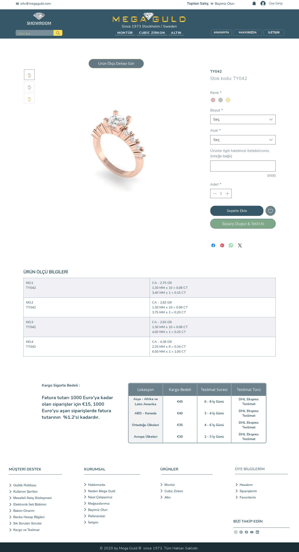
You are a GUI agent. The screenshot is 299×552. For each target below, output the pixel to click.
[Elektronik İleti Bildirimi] (36, 504)
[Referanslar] (111, 516)
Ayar (215, 130)
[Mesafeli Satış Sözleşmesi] (36, 498)
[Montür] (185, 484)
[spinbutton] (220, 193)
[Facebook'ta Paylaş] (213, 245)
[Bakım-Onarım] (36, 511)
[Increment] (227, 193)
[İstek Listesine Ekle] (270, 211)
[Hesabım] (260, 484)
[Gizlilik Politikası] (36, 485)
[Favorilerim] (260, 497)
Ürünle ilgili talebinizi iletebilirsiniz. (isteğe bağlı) (240, 153)
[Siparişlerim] (260, 491)
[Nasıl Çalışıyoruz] (111, 497)
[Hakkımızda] (111, 484)
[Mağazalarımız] (111, 503)
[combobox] (243, 119)
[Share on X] (240, 245)
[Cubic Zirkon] (185, 491)
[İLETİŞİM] (273, 33)
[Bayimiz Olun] (223, 3)
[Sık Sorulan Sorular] (36, 523)
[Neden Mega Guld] (111, 491)
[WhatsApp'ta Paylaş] (231, 245)
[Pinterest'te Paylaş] (222, 245)
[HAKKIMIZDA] (247, 33)
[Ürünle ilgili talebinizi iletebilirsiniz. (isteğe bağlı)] (242, 166)
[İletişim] (111, 522)
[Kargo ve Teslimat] (36, 530)
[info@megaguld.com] (36, 3)
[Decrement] (214, 193)
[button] (125, 33)
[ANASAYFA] (221, 33)
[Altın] (185, 497)
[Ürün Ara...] (31, 34)
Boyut (216, 110)
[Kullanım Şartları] (36, 492)
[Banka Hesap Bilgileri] (36, 517)
